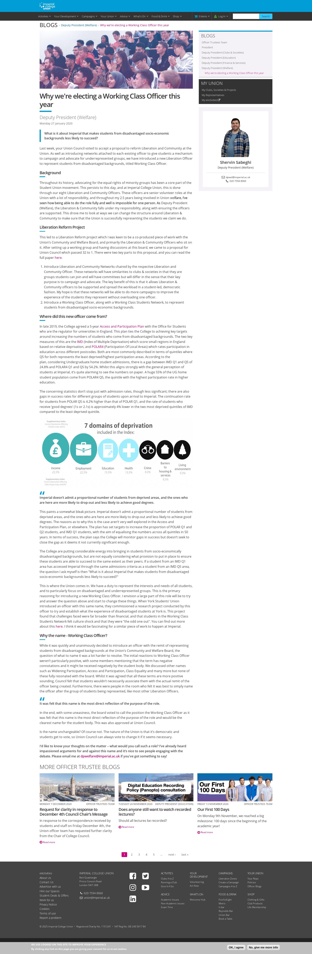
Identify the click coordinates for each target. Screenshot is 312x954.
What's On (140, 16)
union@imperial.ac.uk (97, 898)
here (58, 257)
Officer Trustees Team (214, 42)
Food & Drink (159, 16)
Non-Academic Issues (172, 903)
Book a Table (225, 918)
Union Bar (224, 915)
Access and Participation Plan (122, 326)
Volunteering (197, 882)
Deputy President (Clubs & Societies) (223, 52)
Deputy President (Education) (219, 57)
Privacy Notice (48, 904)
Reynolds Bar (226, 911)
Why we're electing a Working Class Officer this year (134, 25)
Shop (176, 16)
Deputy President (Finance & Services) (224, 63)
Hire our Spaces (49, 891)
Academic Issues (170, 899)
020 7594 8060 (235, 181)
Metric (222, 903)
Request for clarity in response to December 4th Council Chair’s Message (74, 812)
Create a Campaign (229, 882)
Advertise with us (50, 886)
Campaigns (88, 16)
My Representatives (213, 95)
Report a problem (50, 918)
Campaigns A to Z (228, 886)
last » (184, 854)
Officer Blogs (254, 886)
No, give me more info (263, 947)
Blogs (49, 25)
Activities (43, 16)
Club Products (255, 903)
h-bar (221, 907)
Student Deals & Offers (54, 895)
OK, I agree (236, 947)
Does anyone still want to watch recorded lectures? (155, 812)
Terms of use (48, 913)
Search (266, 16)
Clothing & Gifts (256, 899)
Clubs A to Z (167, 878)
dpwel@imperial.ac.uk (235, 177)
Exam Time (167, 907)
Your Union (107, 16)
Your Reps (253, 878)
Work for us (47, 900)
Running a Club (169, 882)
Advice (124, 16)
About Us (45, 878)
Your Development (65, 16)
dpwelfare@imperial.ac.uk (100, 756)
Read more (47, 842)
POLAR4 (97, 347)
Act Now (194, 885)
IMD (80, 342)
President (207, 47)
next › (172, 854)
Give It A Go (167, 886)
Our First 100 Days (213, 809)
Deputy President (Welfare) (79, 25)
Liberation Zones (228, 878)
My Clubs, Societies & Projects (219, 90)
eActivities (46, 873)
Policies (252, 882)
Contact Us (47, 882)
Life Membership (257, 907)
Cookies (45, 909)
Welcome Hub (197, 899)
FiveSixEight (225, 899)
